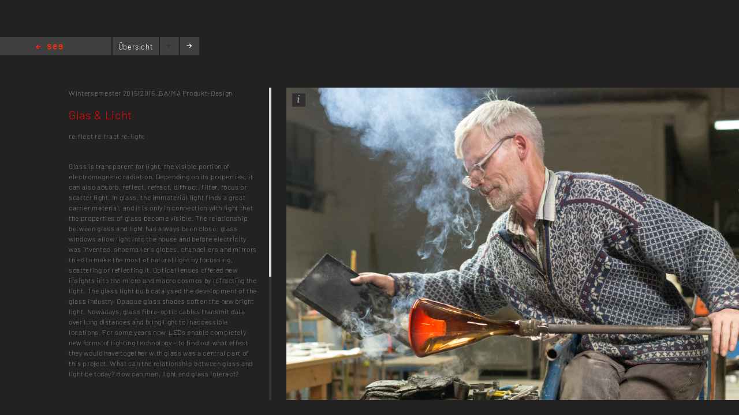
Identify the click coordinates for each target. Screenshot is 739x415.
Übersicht (136, 46)
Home (49, 47)
